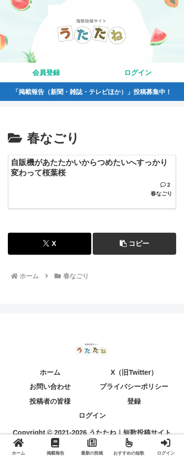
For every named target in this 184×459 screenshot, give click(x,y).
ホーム (50, 372)
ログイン (92, 415)
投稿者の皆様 (50, 401)
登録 (134, 401)
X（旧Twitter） (134, 372)
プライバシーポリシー (134, 386)
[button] (134, 244)
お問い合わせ (50, 386)
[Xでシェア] (49, 244)
